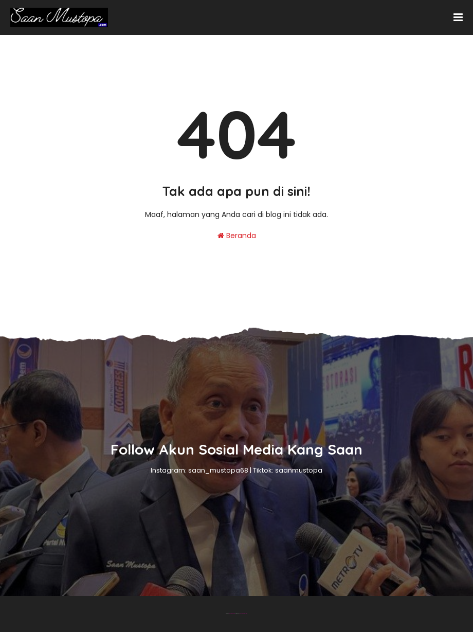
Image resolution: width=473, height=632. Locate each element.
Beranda (236, 235)
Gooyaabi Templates (243, 613)
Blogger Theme (232, 613)
